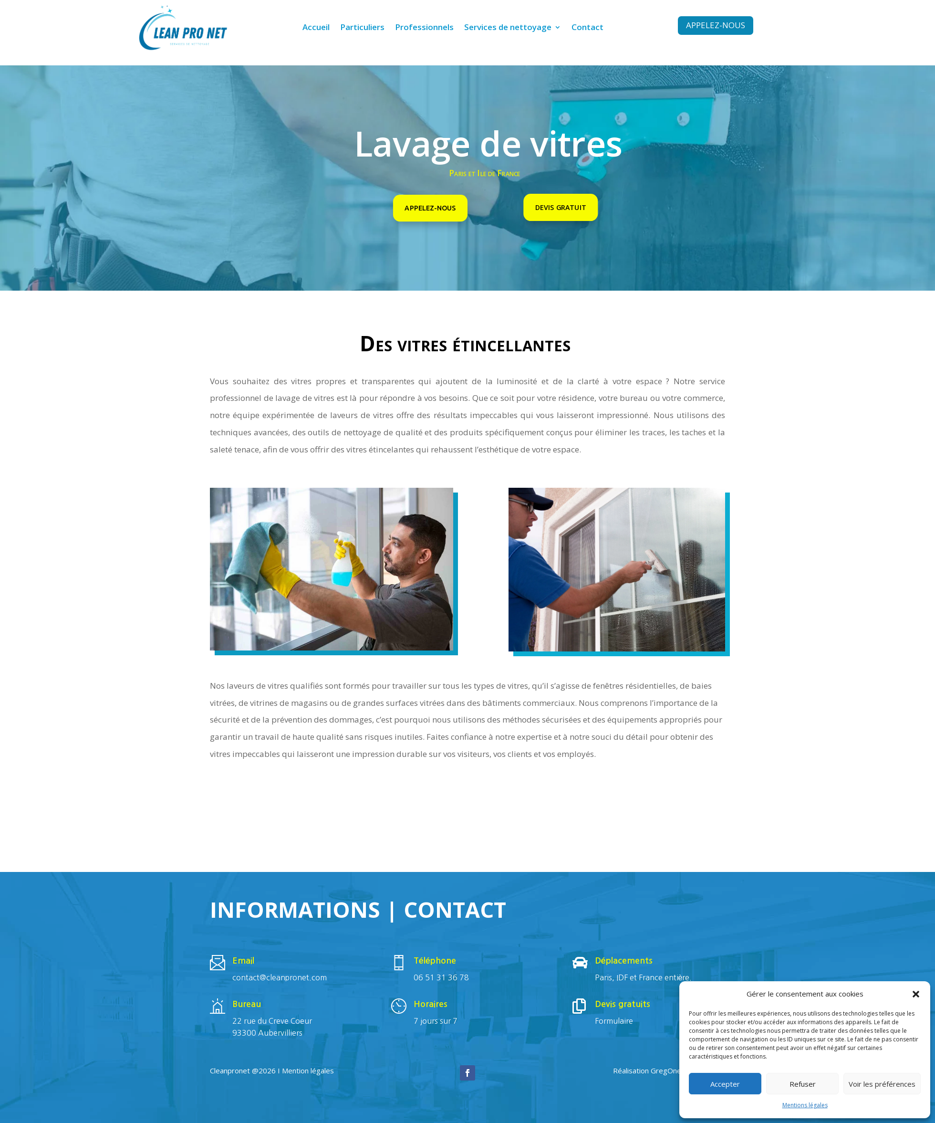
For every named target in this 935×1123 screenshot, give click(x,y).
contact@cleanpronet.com (279, 977)
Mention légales (308, 1070)
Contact (587, 28)
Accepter (725, 1084)
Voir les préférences (882, 1084)
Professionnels (424, 28)
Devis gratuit (560, 206)
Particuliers (362, 28)
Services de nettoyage (507, 28)
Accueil (316, 28)
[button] (916, 994)
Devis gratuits (622, 1004)
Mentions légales (805, 1105)
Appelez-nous (715, 25)
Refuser (803, 1084)
